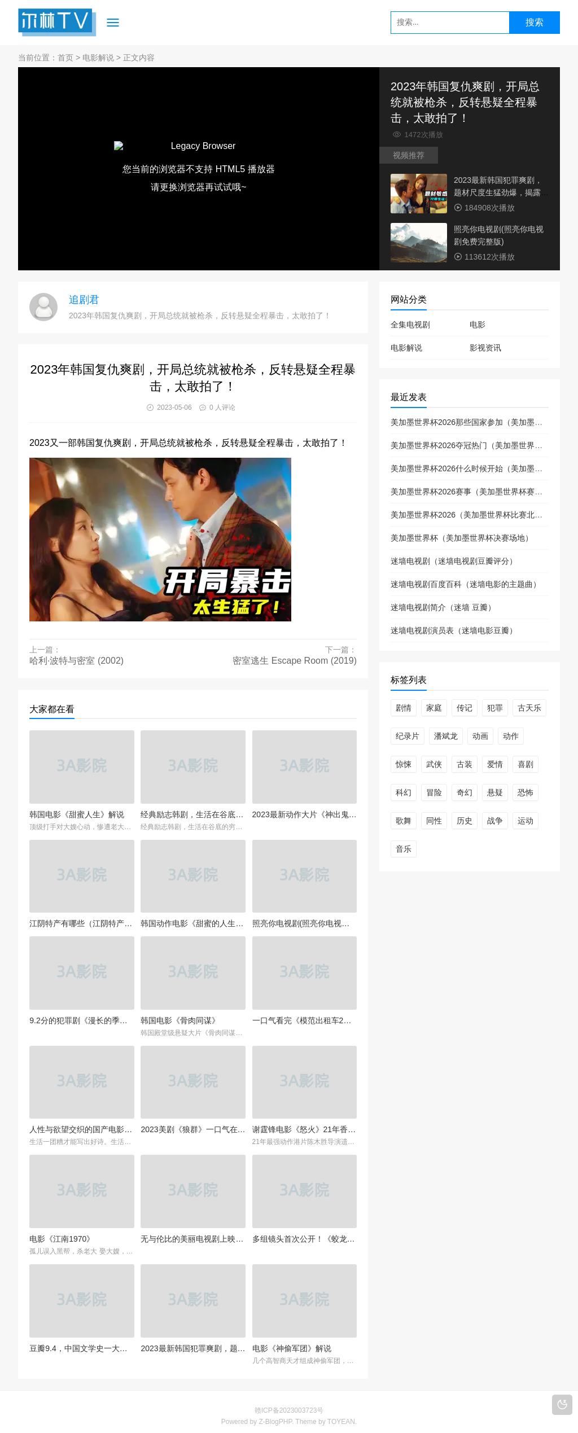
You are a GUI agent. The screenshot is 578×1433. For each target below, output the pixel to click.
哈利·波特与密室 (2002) (76, 660)
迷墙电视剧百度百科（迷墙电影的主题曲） (466, 584)
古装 (464, 764)
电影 (477, 324)
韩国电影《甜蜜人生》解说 (76, 814)
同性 (434, 820)
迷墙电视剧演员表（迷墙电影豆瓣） (454, 630)
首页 (65, 57)
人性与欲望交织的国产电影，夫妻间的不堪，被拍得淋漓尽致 (81, 1129)
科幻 (403, 792)
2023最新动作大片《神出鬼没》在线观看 (304, 814)
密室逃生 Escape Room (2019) (295, 660)
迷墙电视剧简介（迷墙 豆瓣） (443, 607)
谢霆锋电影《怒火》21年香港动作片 (304, 1129)
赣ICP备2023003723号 (289, 1410)
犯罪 (495, 707)
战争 (495, 820)
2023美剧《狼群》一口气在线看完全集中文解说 (193, 1129)
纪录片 (407, 735)
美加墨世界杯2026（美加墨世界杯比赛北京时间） (478, 514)
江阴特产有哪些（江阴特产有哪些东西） (81, 923)
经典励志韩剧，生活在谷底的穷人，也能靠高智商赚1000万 (193, 814)
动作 (511, 735)
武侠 (434, 764)
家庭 (434, 707)
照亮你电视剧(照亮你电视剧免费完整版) (304, 923)
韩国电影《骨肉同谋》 (180, 1020)
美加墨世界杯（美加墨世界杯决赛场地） (462, 537)
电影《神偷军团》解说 (291, 1348)
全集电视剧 (410, 324)
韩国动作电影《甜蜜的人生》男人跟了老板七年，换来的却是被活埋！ (193, 923)
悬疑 (495, 792)
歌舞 (403, 820)
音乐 (403, 848)
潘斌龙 (446, 735)
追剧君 (84, 299)
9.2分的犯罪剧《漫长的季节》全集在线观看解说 (81, 1020)
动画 (480, 735)
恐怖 (525, 792)
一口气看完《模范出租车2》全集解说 (304, 1020)
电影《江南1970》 (61, 1238)
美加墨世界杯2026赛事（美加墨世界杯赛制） (470, 491)
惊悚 (403, 764)
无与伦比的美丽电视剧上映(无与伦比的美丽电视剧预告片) (193, 1238)
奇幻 (464, 792)
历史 (464, 820)
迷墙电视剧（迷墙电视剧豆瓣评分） (454, 561)
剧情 (403, 707)
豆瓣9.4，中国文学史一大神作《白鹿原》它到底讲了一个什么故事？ (81, 1348)
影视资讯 (485, 347)
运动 (525, 820)
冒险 (434, 792)
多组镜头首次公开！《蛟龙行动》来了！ (304, 1238)
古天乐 (529, 707)
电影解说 (98, 57)
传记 (464, 707)
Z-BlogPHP (275, 1422)
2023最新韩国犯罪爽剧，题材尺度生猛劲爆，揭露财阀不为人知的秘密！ (501, 192)
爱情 (495, 764)
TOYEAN (341, 1422)
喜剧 (525, 764)
